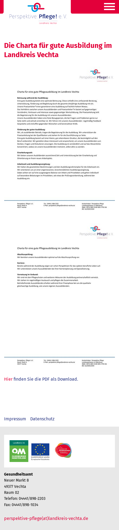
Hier (8, 379)
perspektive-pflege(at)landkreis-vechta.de (46, 518)
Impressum (15, 418)
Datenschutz (42, 418)
